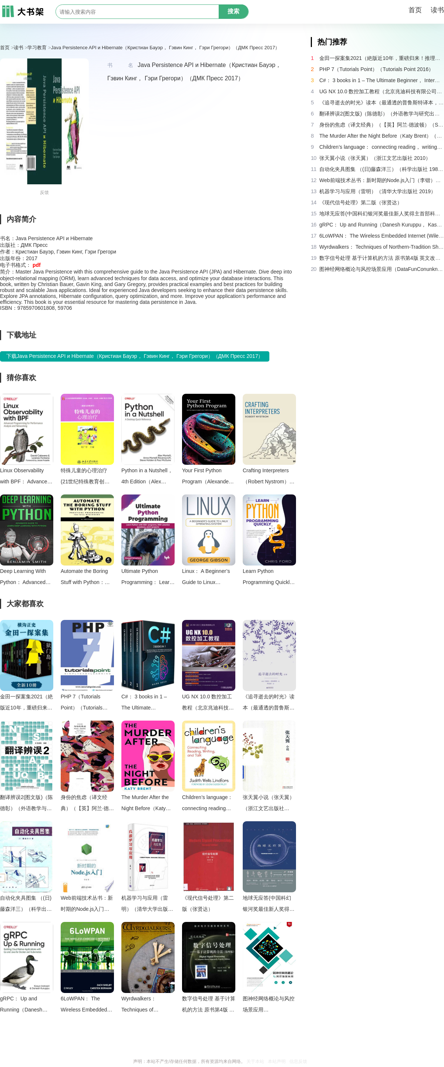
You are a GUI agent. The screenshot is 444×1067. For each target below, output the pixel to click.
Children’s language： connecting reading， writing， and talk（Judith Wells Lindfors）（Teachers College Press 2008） (207, 804)
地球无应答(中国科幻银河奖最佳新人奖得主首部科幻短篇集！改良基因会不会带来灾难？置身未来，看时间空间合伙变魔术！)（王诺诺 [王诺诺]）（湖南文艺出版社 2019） (269, 905)
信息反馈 (298, 1061)
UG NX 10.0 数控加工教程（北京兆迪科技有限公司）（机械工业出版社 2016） (208, 703)
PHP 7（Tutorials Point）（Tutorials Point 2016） (81, 703)
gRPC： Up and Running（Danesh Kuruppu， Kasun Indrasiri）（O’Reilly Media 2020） (23, 1005)
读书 (437, 10)
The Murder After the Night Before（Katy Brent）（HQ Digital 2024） (145, 804)
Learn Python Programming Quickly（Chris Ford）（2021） (267, 578)
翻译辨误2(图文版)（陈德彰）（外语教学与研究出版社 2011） (26, 804)
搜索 (233, 11)
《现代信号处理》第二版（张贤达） (208, 903)
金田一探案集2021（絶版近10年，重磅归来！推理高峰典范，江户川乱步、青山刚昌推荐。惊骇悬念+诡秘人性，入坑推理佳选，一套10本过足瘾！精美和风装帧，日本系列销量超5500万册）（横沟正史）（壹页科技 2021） (26, 703)
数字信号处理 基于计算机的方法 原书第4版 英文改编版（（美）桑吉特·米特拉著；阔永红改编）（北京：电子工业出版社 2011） (208, 1005)
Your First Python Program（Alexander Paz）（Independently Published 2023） (208, 477)
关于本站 (255, 1061)
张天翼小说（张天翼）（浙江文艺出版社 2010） (269, 804)
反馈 (44, 192)
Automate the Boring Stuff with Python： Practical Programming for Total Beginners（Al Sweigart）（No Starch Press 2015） (87, 578)
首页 (415, 10)
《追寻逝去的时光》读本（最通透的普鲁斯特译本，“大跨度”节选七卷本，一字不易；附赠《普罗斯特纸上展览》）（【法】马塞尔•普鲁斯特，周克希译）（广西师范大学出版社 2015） (269, 703)
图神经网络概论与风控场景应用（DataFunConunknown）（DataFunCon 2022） (269, 1005)
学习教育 (37, 47)
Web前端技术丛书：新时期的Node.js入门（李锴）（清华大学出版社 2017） (87, 905)
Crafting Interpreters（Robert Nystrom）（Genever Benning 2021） (266, 477)
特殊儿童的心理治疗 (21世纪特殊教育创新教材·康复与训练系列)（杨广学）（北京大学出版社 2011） (86, 477)
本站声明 (277, 1061)
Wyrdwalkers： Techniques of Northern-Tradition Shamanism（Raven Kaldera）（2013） (145, 1005)
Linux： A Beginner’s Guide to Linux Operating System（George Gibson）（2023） (206, 578)
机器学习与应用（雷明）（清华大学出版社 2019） (147, 905)
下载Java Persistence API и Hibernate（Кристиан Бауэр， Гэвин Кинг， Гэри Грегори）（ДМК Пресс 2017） (134, 356)
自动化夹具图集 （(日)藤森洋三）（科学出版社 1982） (26, 905)
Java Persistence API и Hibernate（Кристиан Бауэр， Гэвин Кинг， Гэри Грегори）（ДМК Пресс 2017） (165, 47)
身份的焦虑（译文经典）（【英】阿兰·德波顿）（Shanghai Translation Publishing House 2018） (87, 804)
